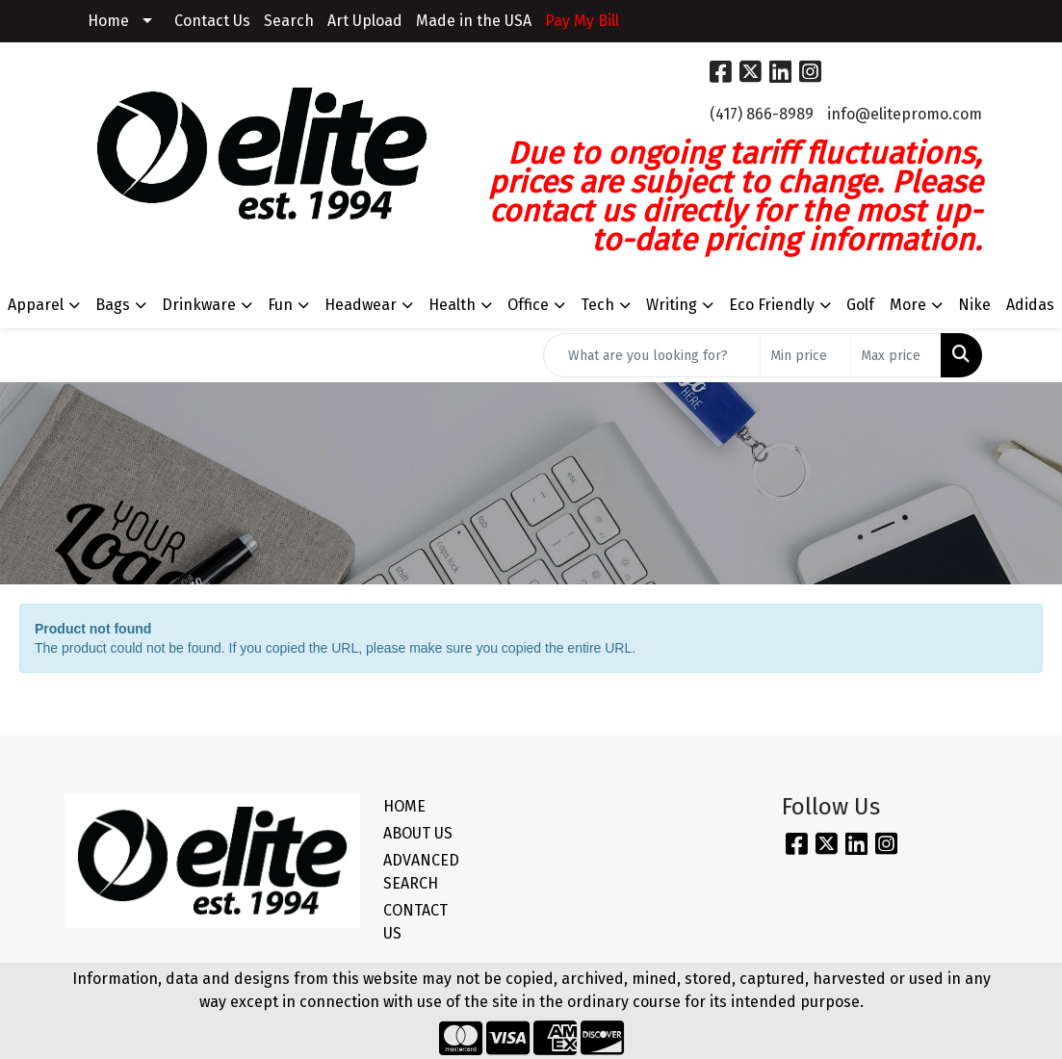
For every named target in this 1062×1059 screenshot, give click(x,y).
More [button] (908, 305)
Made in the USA (473, 21)
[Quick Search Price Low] (805, 355)
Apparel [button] (36, 305)
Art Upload (364, 21)
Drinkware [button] (199, 305)
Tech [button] (597, 305)
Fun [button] (280, 305)
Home (108, 21)
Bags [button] (112, 305)
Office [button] (528, 305)
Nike (974, 305)
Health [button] (452, 305)
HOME (404, 806)
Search (289, 21)
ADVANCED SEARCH (421, 871)
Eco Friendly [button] (772, 305)
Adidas (1030, 305)
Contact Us (212, 21)
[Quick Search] (652, 355)
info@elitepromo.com (904, 114)
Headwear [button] (360, 305)
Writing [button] (671, 305)
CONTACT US (415, 922)
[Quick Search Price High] (896, 355)
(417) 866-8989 (762, 114)
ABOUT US (418, 833)
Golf (860, 305)
